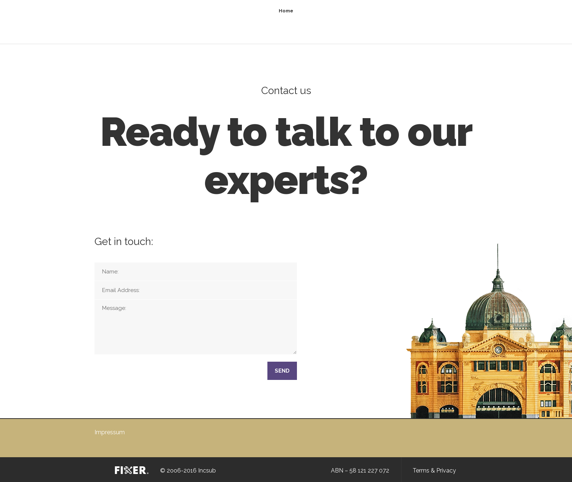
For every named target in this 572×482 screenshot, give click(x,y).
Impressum (109, 432)
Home (286, 10)
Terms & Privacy (434, 470)
